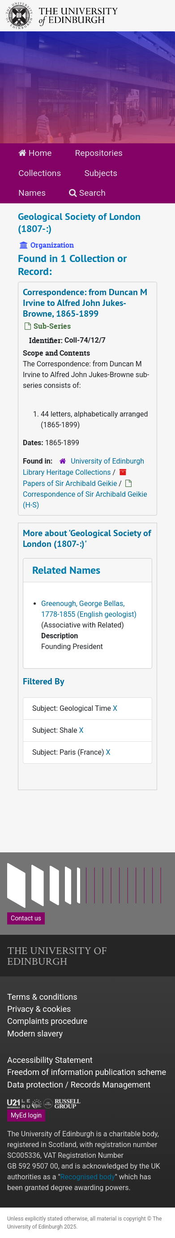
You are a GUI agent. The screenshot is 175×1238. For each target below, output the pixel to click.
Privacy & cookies (39, 1009)
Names (32, 193)
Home (34, 153)
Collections (39, 173)
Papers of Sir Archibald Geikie (70, 483)
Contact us (26, 918)
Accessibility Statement (50, 1060)
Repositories (99, 153)
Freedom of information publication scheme (86, 1072)
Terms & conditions (42, 997)
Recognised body (87, 1177)
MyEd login (26, 1115)
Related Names (66, 570)
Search (87, 193)
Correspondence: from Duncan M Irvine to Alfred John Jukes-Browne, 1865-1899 (85, 302)
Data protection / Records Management (78, 1084)
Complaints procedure (47, 1021)
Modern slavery (35, 1033)
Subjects (100, 173)
